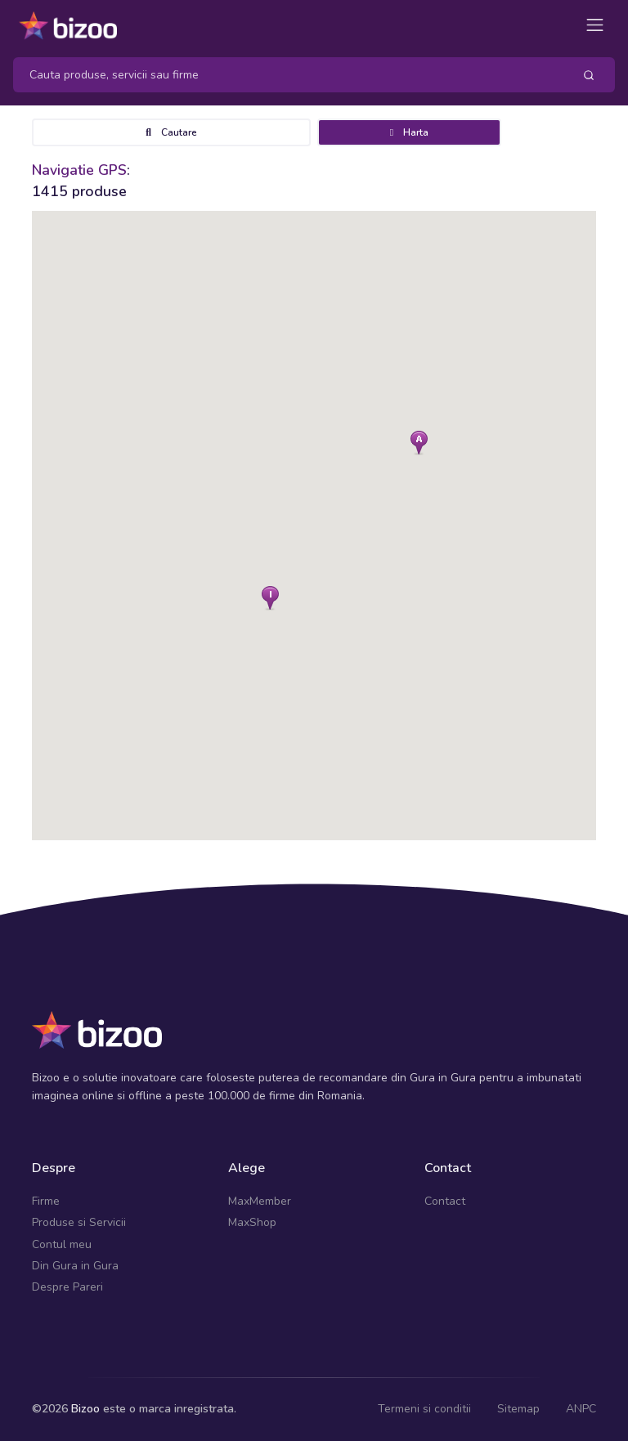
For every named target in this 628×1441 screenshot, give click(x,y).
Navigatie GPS (79, 170)
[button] (419, 442)
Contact (444, 1201)
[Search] (286, 74)
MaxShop (252, 1222)
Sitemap (518, 1408)
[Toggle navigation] (595, 25)
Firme (46, 1201)
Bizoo (85, 1408)
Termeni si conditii (424, 1408)
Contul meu (62, 1244)
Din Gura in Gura (75, 1265)
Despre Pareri (67, 1287)
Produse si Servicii (79, 1222)
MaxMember (259, 1201)
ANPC (581, 1408)
